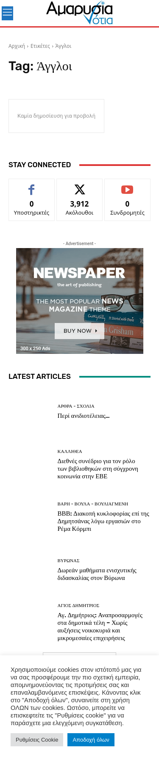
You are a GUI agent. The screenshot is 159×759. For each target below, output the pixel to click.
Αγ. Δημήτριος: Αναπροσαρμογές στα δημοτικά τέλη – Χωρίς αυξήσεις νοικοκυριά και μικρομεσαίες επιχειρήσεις (100, 626)
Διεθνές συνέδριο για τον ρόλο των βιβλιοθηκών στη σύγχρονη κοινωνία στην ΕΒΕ (98, 468)
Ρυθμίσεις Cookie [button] (37, 740)
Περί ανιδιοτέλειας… (84, 416)
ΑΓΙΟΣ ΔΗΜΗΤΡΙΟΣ (79, 605)
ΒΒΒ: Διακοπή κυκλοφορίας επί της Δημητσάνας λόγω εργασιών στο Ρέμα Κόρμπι (103, 521)
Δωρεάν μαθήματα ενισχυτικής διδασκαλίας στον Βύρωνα (97, 574)
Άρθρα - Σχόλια (76, 406)
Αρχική (16, 46)
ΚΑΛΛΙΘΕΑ (70, 451)
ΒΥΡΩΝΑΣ (69, 560)
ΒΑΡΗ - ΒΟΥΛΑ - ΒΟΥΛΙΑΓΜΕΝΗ (93, 504)
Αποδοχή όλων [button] (91, 740)
